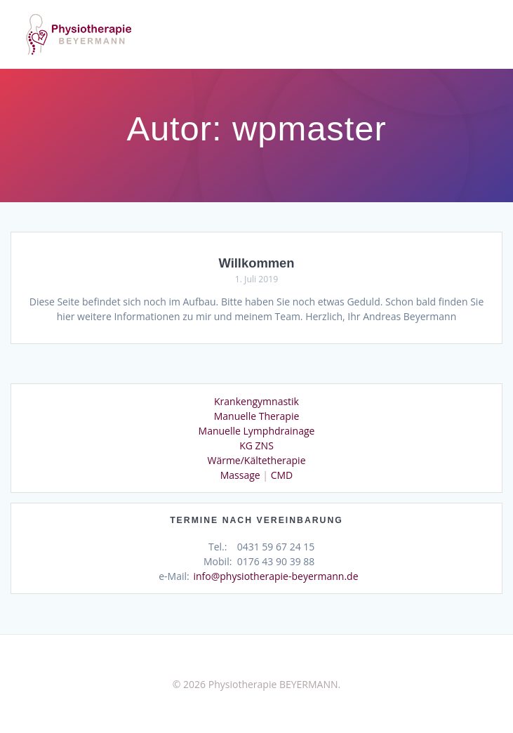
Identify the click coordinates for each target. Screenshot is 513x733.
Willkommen (256, 263)
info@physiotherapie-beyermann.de (275, 576)
